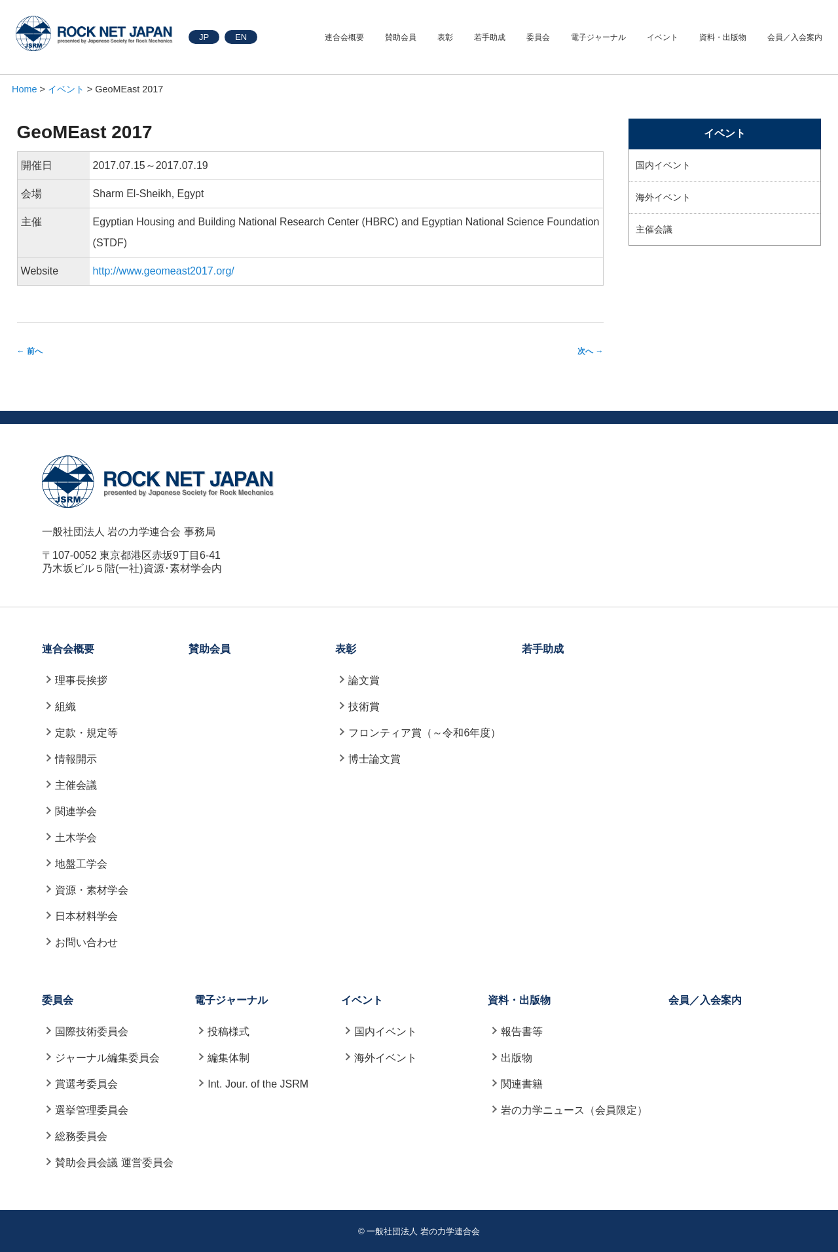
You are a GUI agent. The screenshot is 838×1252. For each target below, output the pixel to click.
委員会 (538, 37)
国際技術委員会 (91, 1031)
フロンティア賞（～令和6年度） (424, 732)
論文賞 (364, 680)
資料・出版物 (722, 37)
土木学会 (76, 837)
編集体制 (228, 1057)
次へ (590, 351)
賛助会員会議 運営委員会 (114, 1162)
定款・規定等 (86, 732)
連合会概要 (344, 37)
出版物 (516, 1057)
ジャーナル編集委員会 (107, 1057)
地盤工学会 (81, 863)
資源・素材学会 (91, 890)
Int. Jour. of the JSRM (258, 1084)
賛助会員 (400, 37)
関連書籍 (522, 1084)
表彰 (445, 37)
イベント (662, 37)
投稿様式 (228, 1031)
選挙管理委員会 (91, 1110)
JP (204, 37)
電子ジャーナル (598, 37)
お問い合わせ (86, 942)
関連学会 (76, 811)
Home (24, 89)
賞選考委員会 (86, 1084)
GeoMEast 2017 (85, 132)
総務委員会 (81, 1136)
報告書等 (522, 1031)
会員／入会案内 (794, 37)
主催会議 (654, 229)
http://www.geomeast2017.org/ (163, 270)
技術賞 (364, 706)
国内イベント (663, 165)
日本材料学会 (86, 916)
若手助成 (489, 37)
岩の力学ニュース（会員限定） (574, 1110)
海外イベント (663, 197)
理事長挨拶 (81, 680)
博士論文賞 (374, 759)
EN (241, 37)
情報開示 (76, 759)
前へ (30, 351)
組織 (65, 706)
